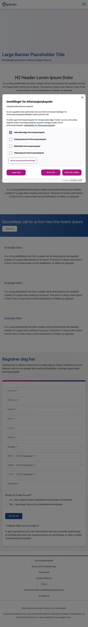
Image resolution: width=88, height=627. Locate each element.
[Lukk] (82, 97)
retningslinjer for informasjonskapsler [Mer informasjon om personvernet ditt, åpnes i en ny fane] (39, 125)
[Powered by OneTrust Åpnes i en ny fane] (73, 181)
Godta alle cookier (72, 172)
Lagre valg (16, 172)
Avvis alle (51, 172)
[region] (44, 138)
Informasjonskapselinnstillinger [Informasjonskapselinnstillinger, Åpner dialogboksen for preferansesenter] (22, 161)
